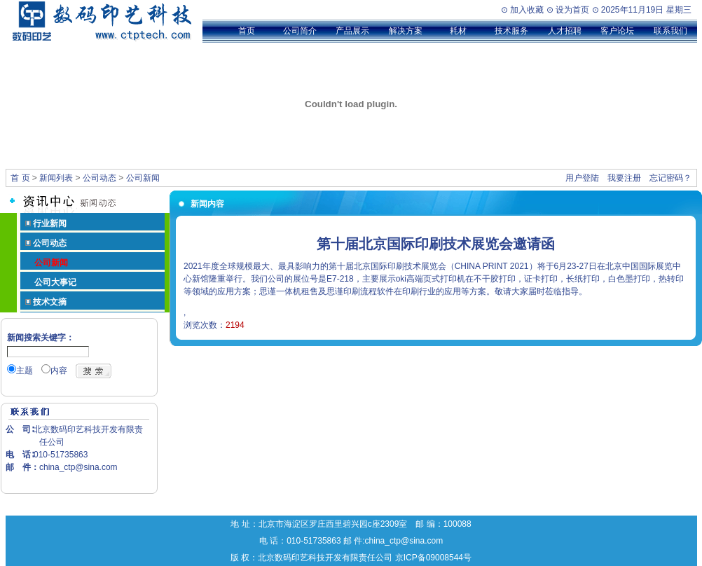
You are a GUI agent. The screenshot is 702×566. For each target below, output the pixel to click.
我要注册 (624, 178)
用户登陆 (582, 178)
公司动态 (99, 178)
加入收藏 (527, 10)
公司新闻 (143, 178)
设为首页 (572, 10)
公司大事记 (55, 282)
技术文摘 (50, 302)
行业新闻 (50, 223)
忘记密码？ (670, 178)
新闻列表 (56, 178)
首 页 (20, 178)
